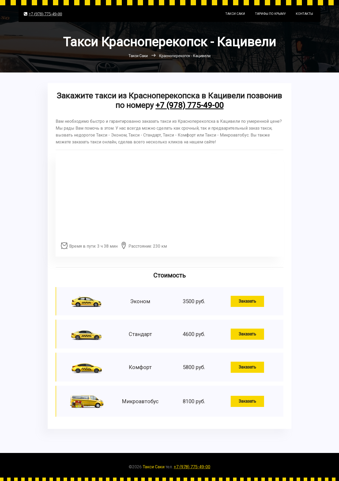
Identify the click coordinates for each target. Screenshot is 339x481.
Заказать (247, 301)
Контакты (304, 14)
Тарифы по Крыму (270, 14)
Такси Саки (235, 14)
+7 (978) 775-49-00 (45, 14)
